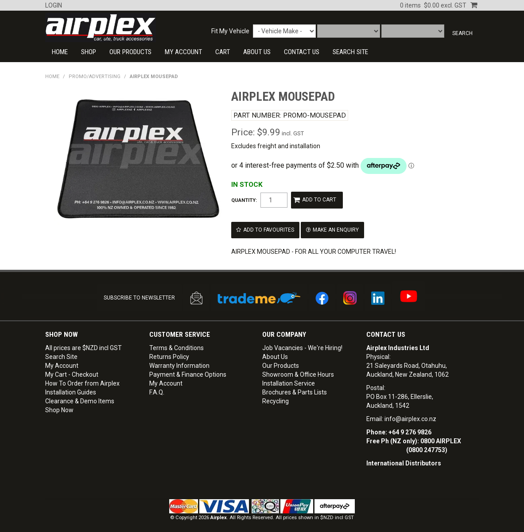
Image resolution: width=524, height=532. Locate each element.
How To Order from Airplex (82, 379)
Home (60, 52)
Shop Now (59, 406)
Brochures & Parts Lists (294, 388)
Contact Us (385, 331)
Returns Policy (169, 353)
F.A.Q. (156, 388)
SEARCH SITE (350, 52)
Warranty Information (179, 362)
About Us (257, 52)
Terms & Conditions (176, 344)
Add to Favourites (268, 228)
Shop (88, 52)
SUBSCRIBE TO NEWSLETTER (139, 295)
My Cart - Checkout (71, 370)
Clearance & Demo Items (79, 397)
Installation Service (288, 379)
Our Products (130, 52)
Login (53, 5)
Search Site (61, 353)
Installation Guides (70, 388)
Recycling (275, 397)
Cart (222, 52)
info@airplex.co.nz (410, 415)
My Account (183, 52)
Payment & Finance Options (187, 370)
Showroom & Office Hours (298, 370)
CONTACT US (301, 52)
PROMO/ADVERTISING (94, 76)
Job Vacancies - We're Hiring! (302, 344)
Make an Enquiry (334, 228)
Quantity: (244, 199)
